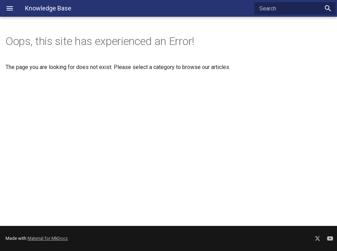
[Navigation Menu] (10, 8)
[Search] (295, 8)
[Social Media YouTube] (330, 237)
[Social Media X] (317, 237)
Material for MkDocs (47, 238)
